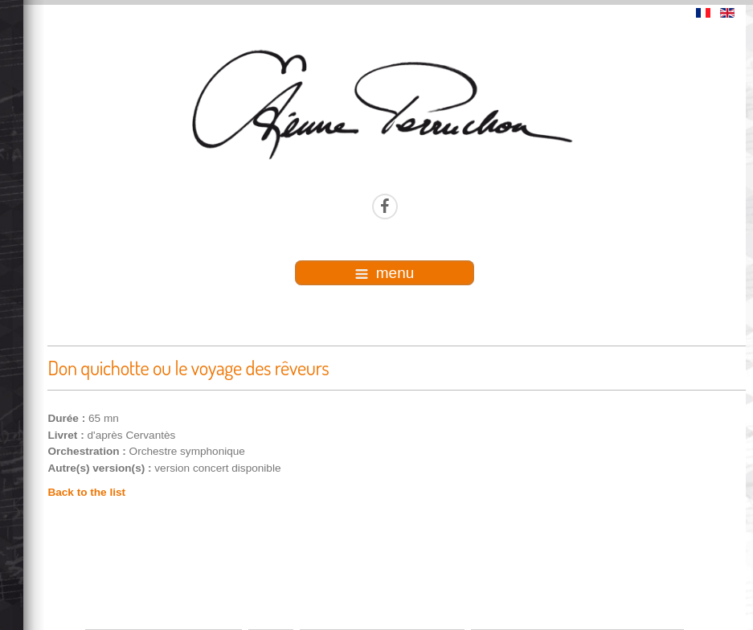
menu (385, 272)
